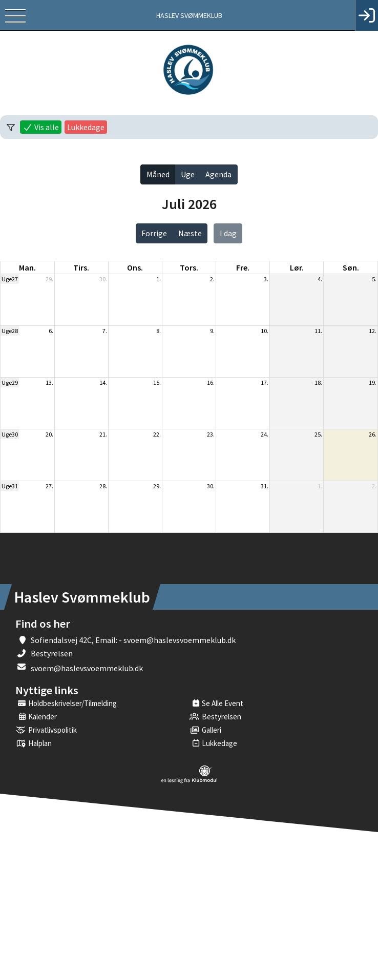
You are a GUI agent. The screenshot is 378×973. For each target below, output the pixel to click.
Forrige (154, 233)
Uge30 (10, 434)
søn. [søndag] (351, 267)
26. (372, 434)
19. (372, 382)
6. (51, 331)
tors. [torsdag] (189, 267)
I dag (228, 233)
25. (318, 434)
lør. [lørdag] (297, 267)
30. (103, 279)
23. (211, 434)
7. (104, 331)
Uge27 (10, 279)
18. (318, 382)
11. (318, 331)
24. (264, 434)
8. (158, 331)
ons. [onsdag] (135, 267)
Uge (188, 174)
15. (157, 382)
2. (212, 279)
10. (264, 331)
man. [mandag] (27, 267)
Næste (190, 233)
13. (49, 382)
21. (103, 434)
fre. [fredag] (242, 267)
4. (320, 279)
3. (266, 279)
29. (49, 279)
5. (374, 279)
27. (49, 486)
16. (211, 382)
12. (372, 331)
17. (264, 382)
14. (103, 382)
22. (157, 434)
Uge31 (10, 486)
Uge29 (10, 382)
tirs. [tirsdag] (81, 267)
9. (212, 331)
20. (49, 434)
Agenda (218, 174)
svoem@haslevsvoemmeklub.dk (87, 668)
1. (158, 279)
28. (103, 486)
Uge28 (10, 331)
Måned (158, 174)
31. (264, 486)
